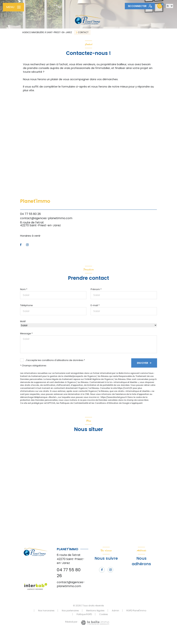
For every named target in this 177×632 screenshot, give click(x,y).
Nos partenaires (70, 610)
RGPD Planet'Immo (136, 610)
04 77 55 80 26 (30, 214)
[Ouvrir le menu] (13, 7)
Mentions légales (95, 610)
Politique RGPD (84, 614)
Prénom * (96, 289)
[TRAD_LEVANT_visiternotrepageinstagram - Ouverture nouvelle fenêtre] (27, 244)
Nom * (23, 289)
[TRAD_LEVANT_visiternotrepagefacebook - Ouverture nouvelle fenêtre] (20, 244)
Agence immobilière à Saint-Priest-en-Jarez (47, 32)
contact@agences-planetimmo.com (46, 218)
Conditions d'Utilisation (106, 403)
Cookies (103, 614)
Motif (23, 321)
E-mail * (95, 305)
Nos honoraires (46, 610)
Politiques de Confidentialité (74, 403)
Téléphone (26, 305)
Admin (115, 610)
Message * (26, 333)
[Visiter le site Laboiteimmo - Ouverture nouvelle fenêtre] (95, 622)
